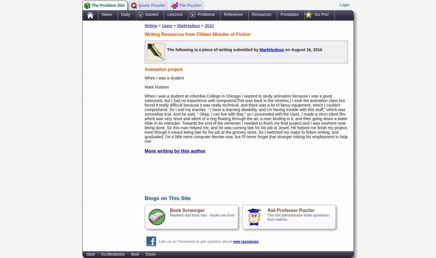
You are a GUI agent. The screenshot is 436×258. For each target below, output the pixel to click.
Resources (261, 14)
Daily (125, 14)
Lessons (175, 14)
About (135, 253)
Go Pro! (322, 14)
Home (91, 253)
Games (151, 14)
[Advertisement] (110, 111)
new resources (246, 241)
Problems (206, 14)
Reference (233, 14)
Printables (290, 14)
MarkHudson (188, 25)
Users (167, 25)
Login (345, 5)
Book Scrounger (187, 210)
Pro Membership (112, 253)
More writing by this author (175, 151)
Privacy (151, 253)
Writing (151, 25)
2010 (209, 25)
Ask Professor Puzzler (291, 210)
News (107, 14)
